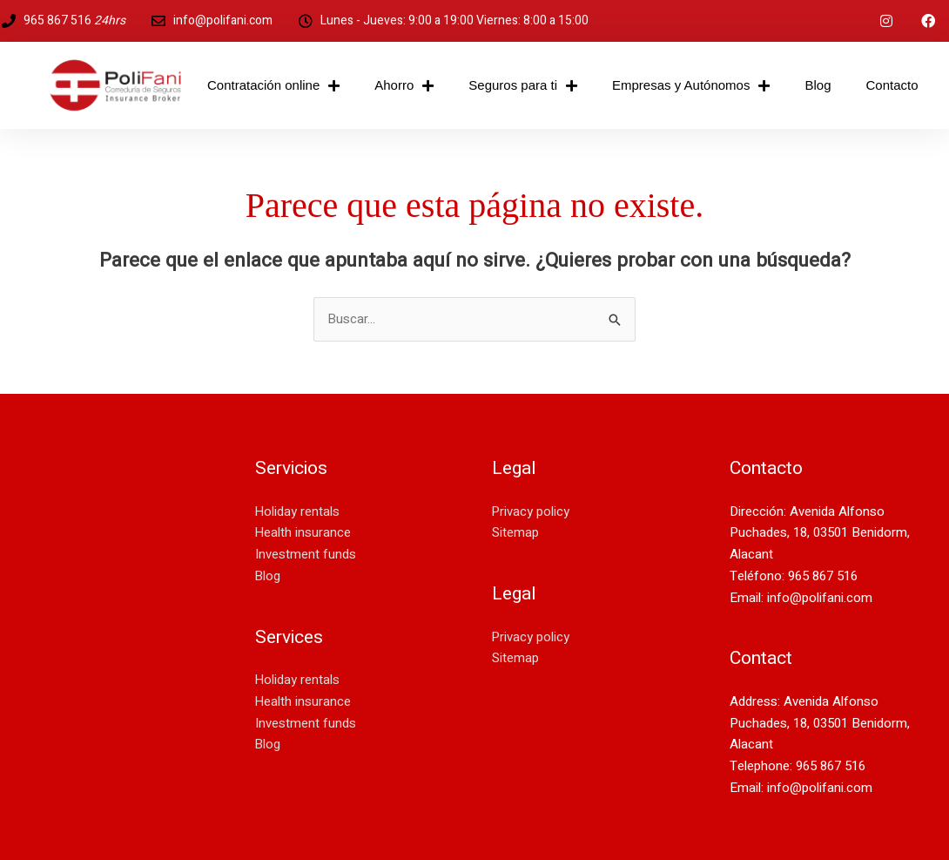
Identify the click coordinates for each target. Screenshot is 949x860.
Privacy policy (531, 511)
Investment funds (305, 554)
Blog (817, 85)
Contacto (891, 85)
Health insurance (303, 532)
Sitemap (515, 532)
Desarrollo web (60, 587)
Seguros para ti (522, 86)
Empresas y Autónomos (691, 86)
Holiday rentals (297, 511)
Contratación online (273, 86)
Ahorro (404, 86)
